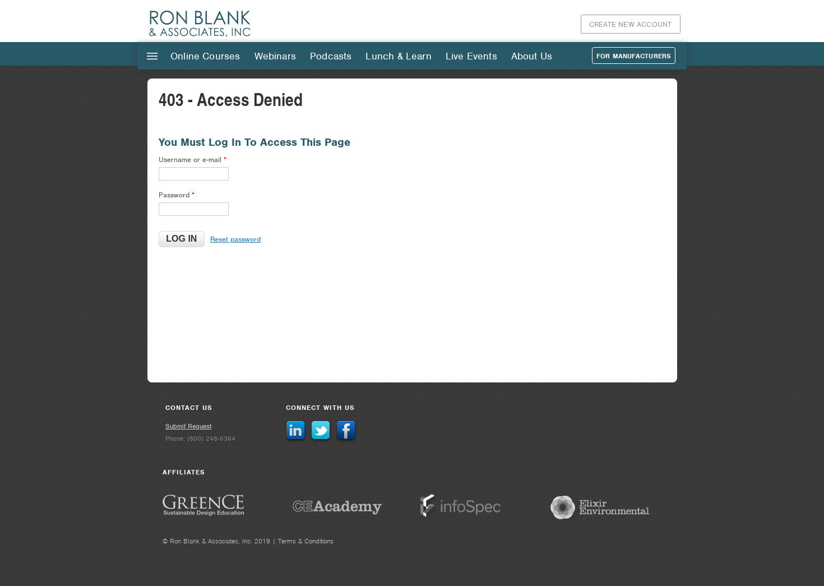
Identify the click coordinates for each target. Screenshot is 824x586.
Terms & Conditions (306, 541)
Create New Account (630, 24)
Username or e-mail (192, 159)
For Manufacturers (633, 56)
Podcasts (330, 56)
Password (177, 195)
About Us (531, 56)
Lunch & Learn (398, 56)
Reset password (235, 239)
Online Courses (205, 56)
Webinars (275, 56)
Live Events (471, 56)
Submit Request (188, 426)
